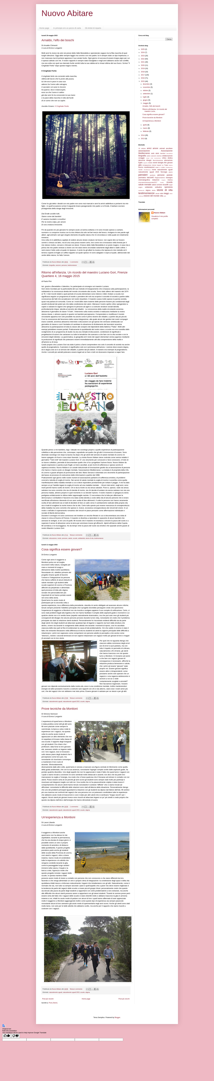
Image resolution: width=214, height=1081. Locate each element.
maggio (146, 103)
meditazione (169, 167)
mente (140, 169)
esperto (145, 162)
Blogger (117, 1017)
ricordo (170, 182)
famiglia (160, 163)
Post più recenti (48, 999)
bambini (162, 153)
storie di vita (89, 538)
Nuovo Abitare (67, 13)
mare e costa (160, 167)
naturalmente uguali (55, 701)
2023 (143, 56)
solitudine (158, 187)
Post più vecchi (124, 999)
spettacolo (141, 190)
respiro (163, 180)
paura (171, 172)
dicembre (146, 84)
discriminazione (158, 160)
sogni (171, 185)
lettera (171, 165)
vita (161, 196)
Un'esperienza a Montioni (58, 817)
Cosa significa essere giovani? (61, 549)
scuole (75, 538)
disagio (148, 160)
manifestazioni (149, 167)
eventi (155, 163)
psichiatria (142, 178)
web (165, 196)
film (165, 163)
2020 (143, 65)
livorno (140, 167)
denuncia (141, 160)
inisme (154, 165)
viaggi (166, 193)
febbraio (146, 131)
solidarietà (81, 538)
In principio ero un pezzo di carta (67, 28)
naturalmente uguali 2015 (71, 701)
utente (157, 193)
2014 (143, 135)
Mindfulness (147, 169)
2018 (143, 72)
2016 (143, 78)
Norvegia (164, 172)
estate (150, 162)
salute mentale (144, 184)
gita (140, 165)
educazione (53, 538)
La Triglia (165, 165)
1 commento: (74, 262)
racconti (150, 177)
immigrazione (146, 165)
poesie (170, 175)
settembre (147, 94)
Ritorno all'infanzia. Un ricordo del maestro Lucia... (154, 110)
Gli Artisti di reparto (93, 28)
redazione (155, 180)
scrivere (159, 185)
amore (155, 148)
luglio (145, 97)
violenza (140, 196)
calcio (148, 156)
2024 (143, 52)
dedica (170, 158)
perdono (152, 175)
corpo (147, 158)
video (171, 193)
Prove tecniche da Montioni (59, 708)
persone (64, 265)
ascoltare (169, 148)
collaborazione (167, 156)
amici (149, 148)
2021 (143, 62)
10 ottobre (142, 148)
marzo (145, 128)
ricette (162, 182)
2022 (143, 59)
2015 (143, 81)
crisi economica (156, 158)
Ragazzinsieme (160, 177)
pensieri (143, 174)
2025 (143, 49)
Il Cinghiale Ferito (62, 106)
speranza (168, 187)
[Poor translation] (15, 1036)
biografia (52, 265)
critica (164, 158)
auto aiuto (155, 153)
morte (59, 538)
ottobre (145, 90)
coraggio (141, 158)
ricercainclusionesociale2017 (147, 182)
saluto (70, 538)
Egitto (140, 163)
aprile (145, 125)
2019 (143, 68)
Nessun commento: (76, 535)
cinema (159, 156)
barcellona (170, 153)
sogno (140, 187)
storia (153, 190)
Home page (44, 28)
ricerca (170, 180)
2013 (143, 139)
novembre (147, 87)
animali (162, 148)
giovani (170, 163)
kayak (159, 165)
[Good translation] (6, 1036)
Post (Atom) (53, 1003)
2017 (143, 75)
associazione (144, 151)
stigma (87, 701)
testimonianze (72, 265)
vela (161, 193)
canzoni (58, 265)
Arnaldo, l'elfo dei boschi (57, 40)
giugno (145, 100)
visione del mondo (151, 196)
